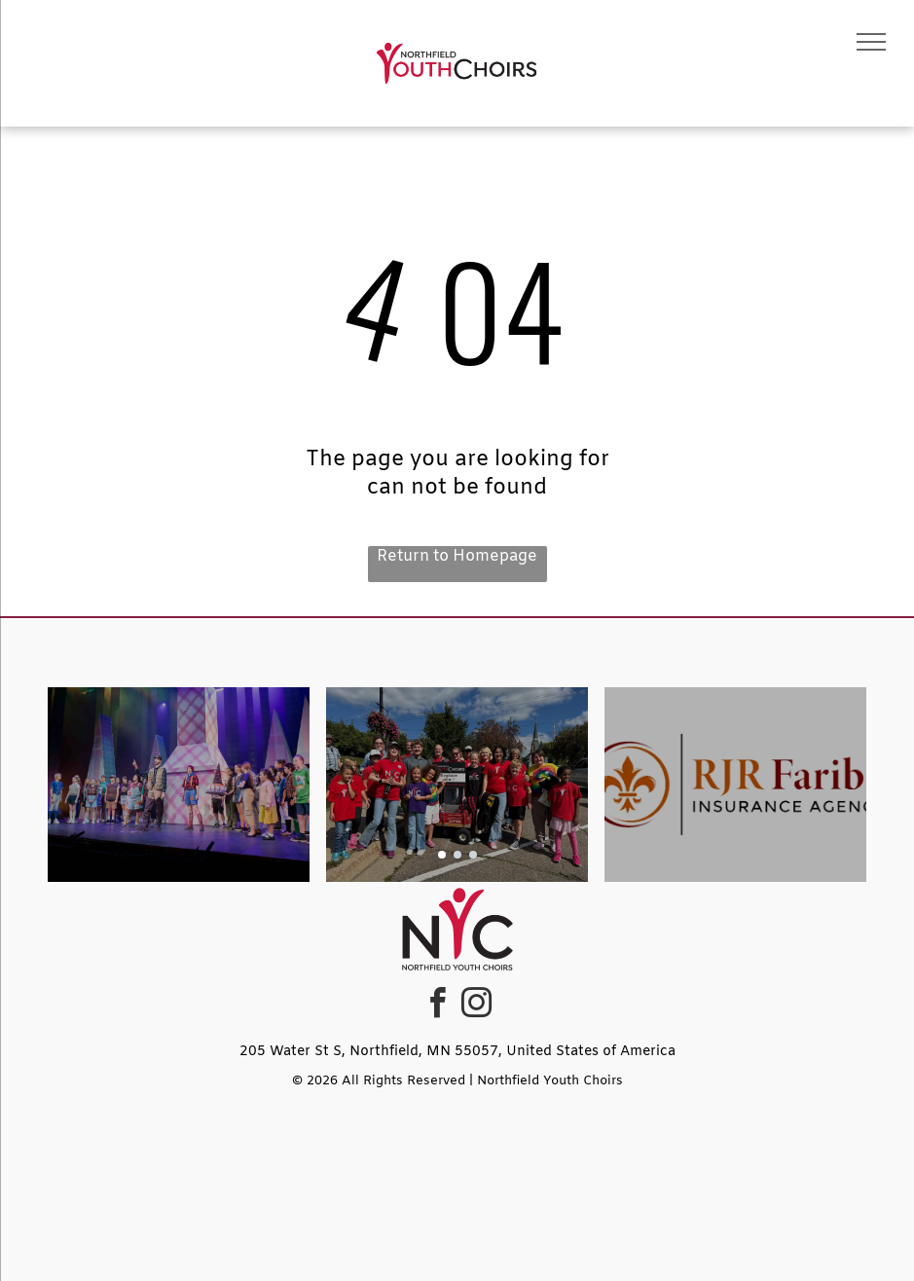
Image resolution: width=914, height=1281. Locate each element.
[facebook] (438, 1006)
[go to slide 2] (457, 855)
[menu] (871, 42)
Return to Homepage (457, 556)
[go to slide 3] (473, 855)
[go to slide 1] (442, 855)
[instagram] (476, 1006)
